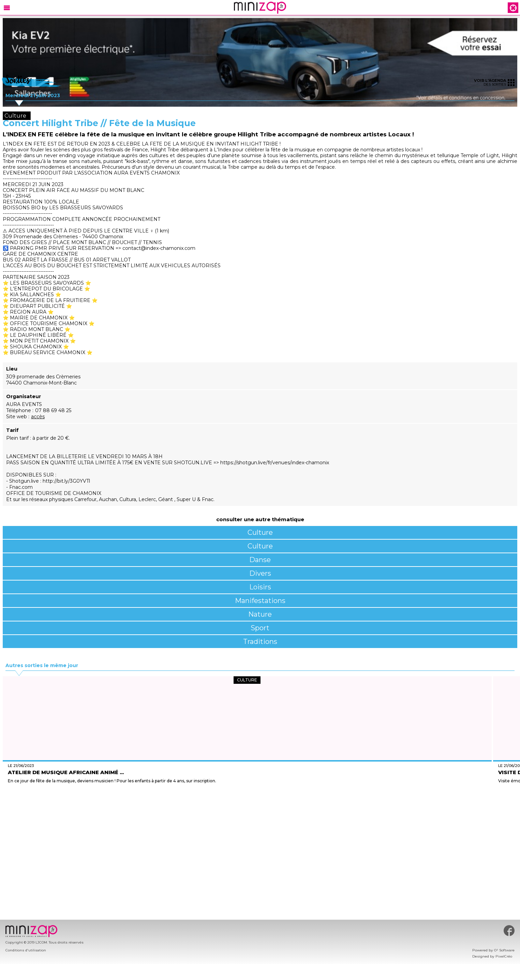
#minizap (509, 930)
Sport (260, 628)
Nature (260, 614)
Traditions (260, 641)
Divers (260, 573)
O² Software (504, 950)
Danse (260, 560)
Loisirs (260, 587)
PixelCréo (503, 956)
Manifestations (260, 601)
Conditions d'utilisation (25, 950)
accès (38, 416)
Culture (260, 532)
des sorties (494, 82)
